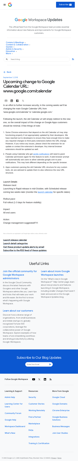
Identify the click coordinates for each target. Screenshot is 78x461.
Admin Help (10, 397)
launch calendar (45, 192)
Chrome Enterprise (61, 410)
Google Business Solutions (59, 418)
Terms (59, 458)
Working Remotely (37, 410)
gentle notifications (41, 154)
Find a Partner (35, 417)
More (9, 53)
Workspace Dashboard (15, 426)
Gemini (10, 47)
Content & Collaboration (18, 45)
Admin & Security (14, 49)
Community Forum (13, 413)
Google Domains (59, 404)
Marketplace (34, 424)
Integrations (34, 437)
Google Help (10, 420)
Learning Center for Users (14, 405)
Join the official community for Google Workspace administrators (20, 275)
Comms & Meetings (16, 42)
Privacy (53, 458)
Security (32, 397)
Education (11, 51)
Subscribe (65, 4)
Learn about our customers (18, 310)
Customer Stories (36, 404)
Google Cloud (58, 397)
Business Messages (61, 426)
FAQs (31, 430)
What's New (10, 433)
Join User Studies (60, 433)
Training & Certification (39, 443)
